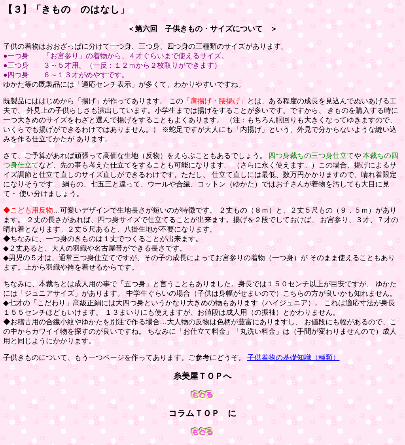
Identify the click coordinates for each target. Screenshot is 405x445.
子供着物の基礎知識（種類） (293, 357)
